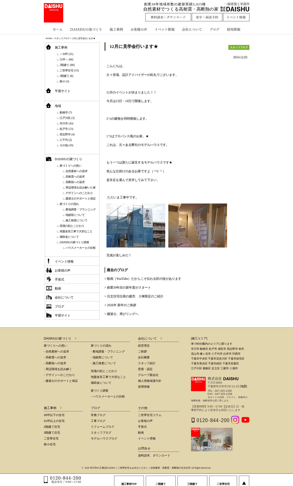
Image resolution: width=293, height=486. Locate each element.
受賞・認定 (145, 369)
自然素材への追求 (76, 171)
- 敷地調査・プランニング (108, 351)
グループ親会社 (148, 375)
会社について (191, 29)
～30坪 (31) (66, 54)
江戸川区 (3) (67, 118)
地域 (58, 106)
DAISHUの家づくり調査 (74, 242)
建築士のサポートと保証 (81, 198)
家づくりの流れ (69, 204)
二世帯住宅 (51, 438)
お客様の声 (139, 29)
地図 (243, 386)
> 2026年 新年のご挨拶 (120, 305)
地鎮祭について (75, 214)
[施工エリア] (199, 338)
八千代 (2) (66, 139)
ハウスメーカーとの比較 (81, 247)
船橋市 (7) (66, 112)
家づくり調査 (99, 390)
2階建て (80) (67, 65)
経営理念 (144, 345)
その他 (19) (66, 145)
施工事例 (116, 29)
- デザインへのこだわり (59, 375)
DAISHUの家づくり (86, 29)
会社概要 (144, 357)
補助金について (69, 236)
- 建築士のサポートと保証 (61, 380)
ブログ (215, 29)
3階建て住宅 (52, 432)
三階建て (192, 480)
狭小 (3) (64, 81)
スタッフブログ (61, 38)
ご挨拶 (142, 351)
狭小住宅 (50, 444)
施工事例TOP (129, 480)
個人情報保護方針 (149, 380)
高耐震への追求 (75, 176)
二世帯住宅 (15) (69, 70)
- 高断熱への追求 (55, 363)
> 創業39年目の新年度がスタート (128, 287)
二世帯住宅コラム (149, 415)
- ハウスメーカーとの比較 (108, 396)
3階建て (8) (66, 75)
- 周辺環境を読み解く (58, 369)
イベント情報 (164, 29)
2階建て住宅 (52, 426)
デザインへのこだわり (79, 193)
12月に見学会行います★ (134, 46)
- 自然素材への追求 (56, 351)
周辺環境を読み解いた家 (81, 187)
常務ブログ (98, 415)
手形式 (59, 279)
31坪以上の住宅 (54, 420)
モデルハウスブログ (104, 438)
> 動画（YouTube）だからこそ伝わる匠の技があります (143, 279)
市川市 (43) (66, 123)
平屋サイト (62, 91)
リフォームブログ (102, 426)
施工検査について (76, 220)
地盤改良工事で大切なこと (76, 231)
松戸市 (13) (66, 128)
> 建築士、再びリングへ (121, 314)
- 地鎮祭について (102, 357)
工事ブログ (98, 420)
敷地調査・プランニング (81, 209)
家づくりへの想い (71, 165)
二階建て (160, 480)
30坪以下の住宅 (54, 415)
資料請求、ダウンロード (154, 455)
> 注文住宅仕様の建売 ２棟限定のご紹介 (134, 296)
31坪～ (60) (66, 59)
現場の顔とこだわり (72, 225)
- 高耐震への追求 (55, 357)
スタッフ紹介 (147, 363)
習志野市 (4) (67, 134)
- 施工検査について (103, 363)
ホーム (55, 29)
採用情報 (236, 29)
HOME (49, 38)
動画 (58, 288)
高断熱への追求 (75, 182)
